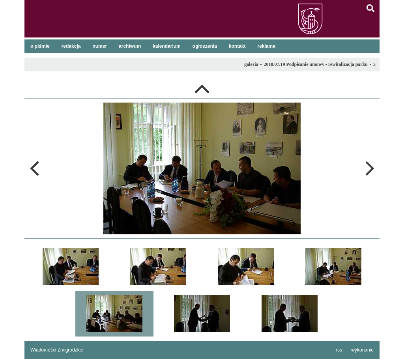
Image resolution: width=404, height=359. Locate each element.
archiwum (130, 46)
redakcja (71, 46)
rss (339, 350)
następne (370, 168)
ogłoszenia (205, 46)
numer (99, 46)
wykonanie (362, 350)
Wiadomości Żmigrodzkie (56, 350)
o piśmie (40, 46)
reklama (266, 46)
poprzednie (34, 168)
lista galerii (202, 89)
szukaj (370, 8)
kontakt (237, 46)
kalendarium (167, 46)
